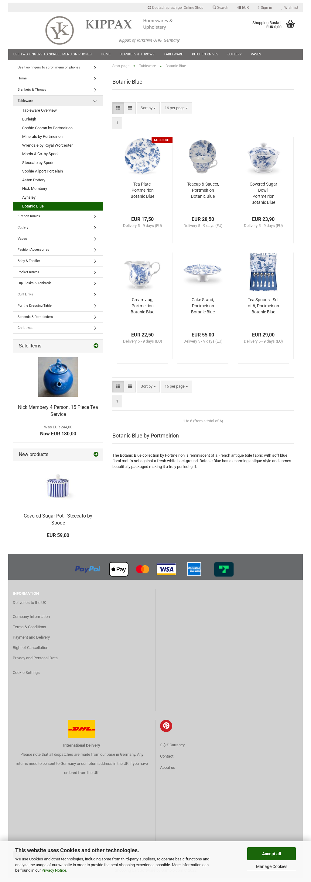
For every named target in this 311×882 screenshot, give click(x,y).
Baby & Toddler (29, 265)
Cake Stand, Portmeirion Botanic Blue (203, 309)
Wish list (289, 7)
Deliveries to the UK (29, 606)
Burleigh (29, 122)
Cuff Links (25, 298)
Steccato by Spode (38, 166)
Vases (256, 54)
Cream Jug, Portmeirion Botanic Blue (142, 309)
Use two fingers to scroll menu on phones (52, 54)
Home (106, 54)
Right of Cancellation (30, 651)
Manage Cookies (271, 866)
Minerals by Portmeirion (42, 140)
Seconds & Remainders (35, 320)
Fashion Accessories (33, 254)
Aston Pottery (33, 183)
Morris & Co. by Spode (41, 157)
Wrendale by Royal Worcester (47, 149)
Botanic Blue (33, 209)
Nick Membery (34, 192)
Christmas (25, 332)
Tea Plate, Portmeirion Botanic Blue (142, 194)
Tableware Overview (39, 114)
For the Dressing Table (35, 309)
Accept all (271, 853)
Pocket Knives (28, 276)
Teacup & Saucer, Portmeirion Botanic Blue (203, 194)
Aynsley (29, 201)
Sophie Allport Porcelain (42, 175)
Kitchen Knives (205, 54)
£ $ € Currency (172, 749)
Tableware (173, 54)
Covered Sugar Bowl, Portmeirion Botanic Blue (263, 197)
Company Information (31, 620)
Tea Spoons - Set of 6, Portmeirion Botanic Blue (263, 309)
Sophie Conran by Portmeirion (47, 131)
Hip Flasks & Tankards (35, 287)
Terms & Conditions (29, 630)
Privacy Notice (54, 870)
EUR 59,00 (58, 539)
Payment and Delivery (31, 641)
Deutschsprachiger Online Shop (175, 7)
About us (167, 771)
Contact (166, 760)
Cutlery (234, 54)
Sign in (265, 7)
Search (220, 7)
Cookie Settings (26, 676)
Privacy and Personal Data (35, 661)
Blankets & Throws (137, 54)
